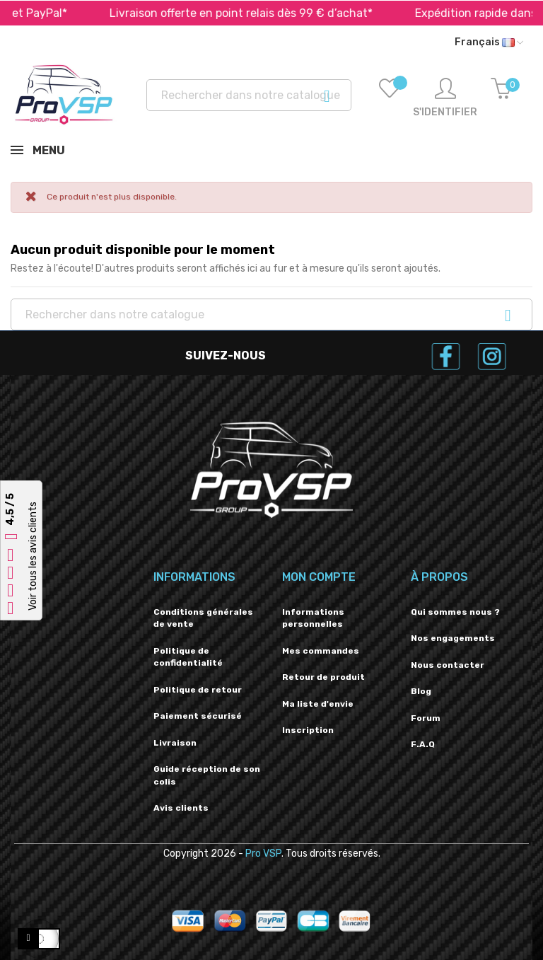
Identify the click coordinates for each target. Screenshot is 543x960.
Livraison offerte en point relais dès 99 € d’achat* (256, 13)
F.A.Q (423, 744)
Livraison (175, 743)
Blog (421, 691)
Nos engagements (453, 638)
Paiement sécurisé (197, 716)
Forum (425, 718)
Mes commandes (320, 651)
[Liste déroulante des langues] (488, 42)
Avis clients (181, 808)
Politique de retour (197, 690)
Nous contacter (447, 665)
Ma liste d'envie (318, 704)
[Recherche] (248, 95)
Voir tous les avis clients (33, 556)
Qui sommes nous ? (455, 612)
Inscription (308, 730)
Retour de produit (323, 677)
